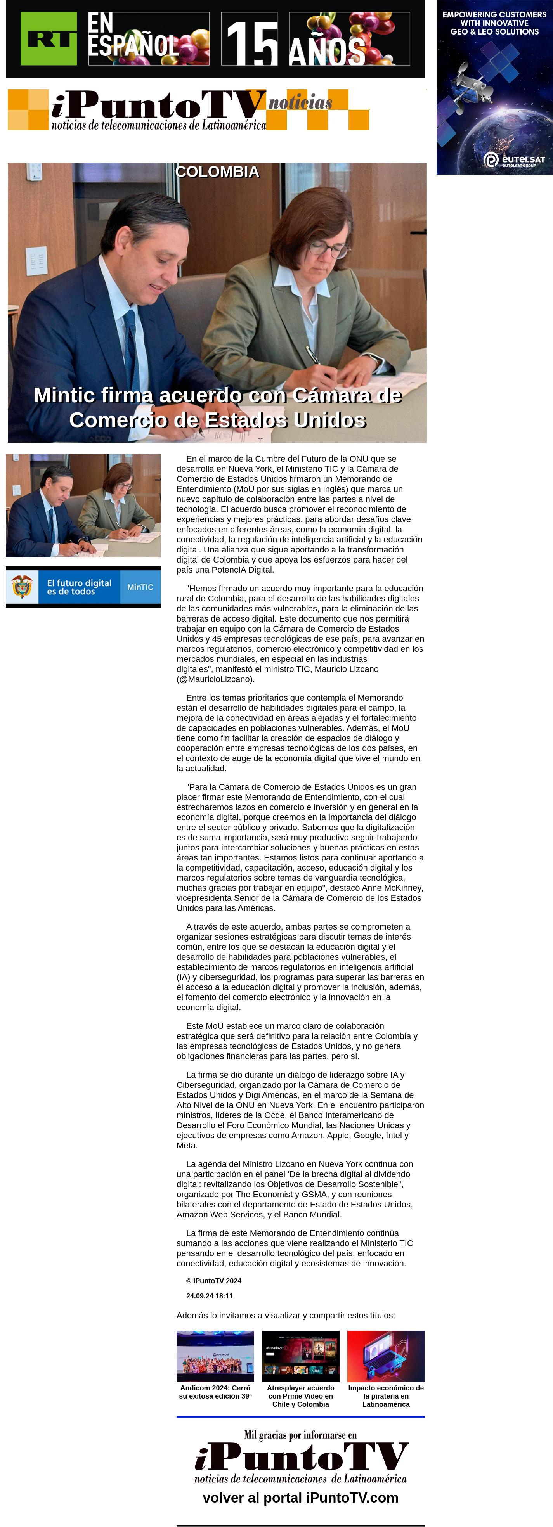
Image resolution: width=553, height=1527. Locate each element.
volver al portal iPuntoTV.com (301, 1498)
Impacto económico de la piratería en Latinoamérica (386, 1396)
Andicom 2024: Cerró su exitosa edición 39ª (215, 1392)
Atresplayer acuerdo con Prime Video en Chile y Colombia (301, 1396)
